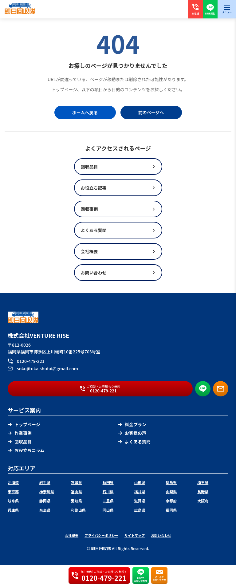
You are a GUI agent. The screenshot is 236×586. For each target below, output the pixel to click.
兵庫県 (13, 510)
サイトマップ (134, 535)
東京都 (13, 491)
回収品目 (20, 442)
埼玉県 (202, 482)
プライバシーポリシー (101, 535)
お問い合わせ (161, 535)
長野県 (202, 491)
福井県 (139, 491)
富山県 (76, 491)
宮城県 (76, 482)
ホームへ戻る (85, 112)
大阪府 (202, 500)
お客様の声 (132, 433)
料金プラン (132, 424)
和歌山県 (78, 510)
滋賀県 (139, 500)
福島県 (171, 482)
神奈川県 (46, 491)
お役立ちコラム (26, 450)
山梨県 (171, 491)
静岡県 (44, 500)
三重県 (108, 500)
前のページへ (151, 112)
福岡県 (171, 510)
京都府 (171, 500)
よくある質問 (134, 442)
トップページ (24, 424)
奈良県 (44, 510)
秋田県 (108, 482)
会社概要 (71, 535)
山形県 (139, 482)
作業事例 (20, 433)
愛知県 (76, 500)
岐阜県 (13, 500)
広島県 (139, 510)
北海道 (13, 482)
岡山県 (108, 510)
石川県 (108, 491)
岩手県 (44, 482)
